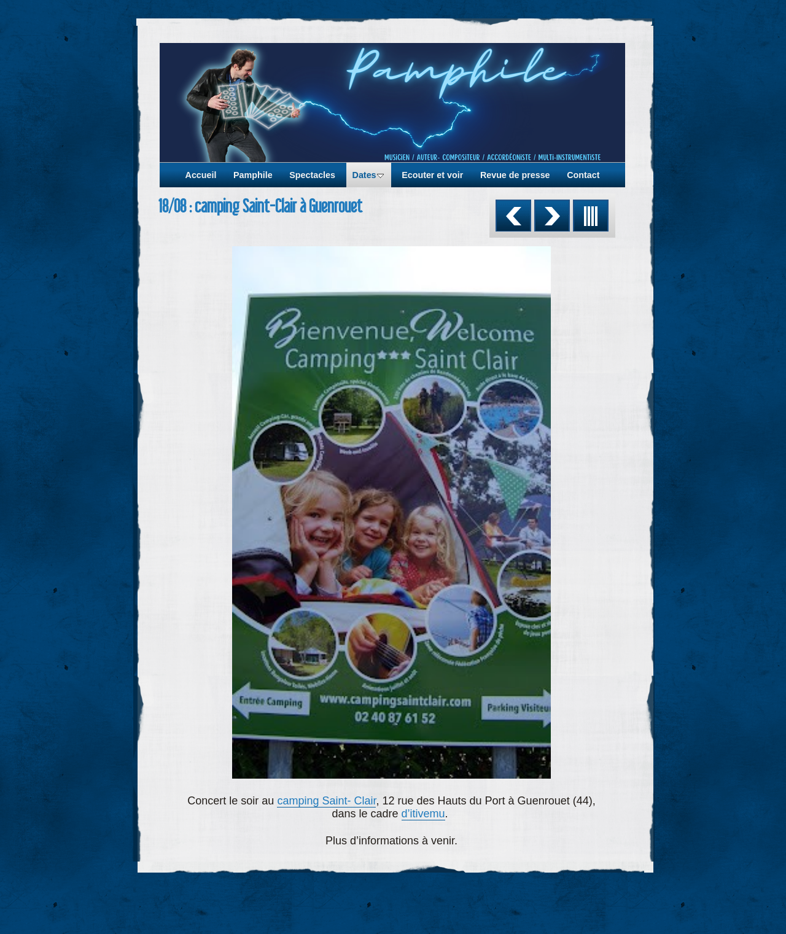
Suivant (552, 215)
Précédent (513, 215)
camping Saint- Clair (326, 801)
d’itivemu (423, 814)
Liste (591, 215)
